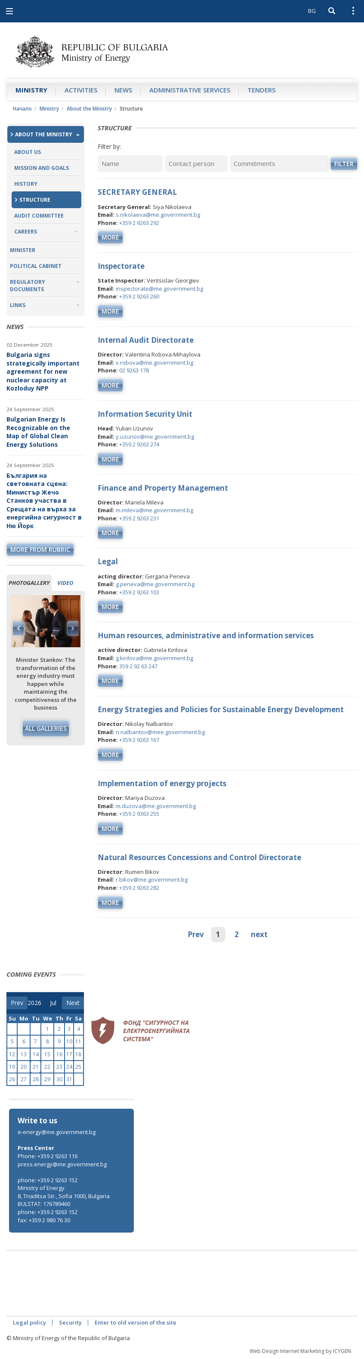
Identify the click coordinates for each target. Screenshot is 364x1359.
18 (78, 1054)
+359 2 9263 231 (139, 518)
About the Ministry (89, 108)
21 (36, 1066)
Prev (196, 934)
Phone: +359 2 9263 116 (47, 1156)
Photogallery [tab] (29, 583)
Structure (34, 199)
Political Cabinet (36, 266)
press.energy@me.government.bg (62, 1164)
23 (59, 1066)
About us (27, 152)
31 (69, 1079)
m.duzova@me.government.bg (156, 806)
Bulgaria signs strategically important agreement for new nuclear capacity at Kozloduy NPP (43, 371)
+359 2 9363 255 (139, 814)
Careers (25, 231)
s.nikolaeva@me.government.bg (158, 214)
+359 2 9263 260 (139, 296)
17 (69, 1054)
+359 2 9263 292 (139, 223)
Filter (344, 164)
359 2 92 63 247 (138, 666)
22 (47, 1066)
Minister (22, 250)
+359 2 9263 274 (139, 444)
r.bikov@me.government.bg (152, 879)
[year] (34, 1003)
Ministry (31, 90)
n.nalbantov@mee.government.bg (160, 732)
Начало (22, 108)
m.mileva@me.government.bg (154, 510)
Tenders (261, 90)
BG (312, 11)
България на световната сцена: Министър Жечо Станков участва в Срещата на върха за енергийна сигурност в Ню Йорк (44, 500)
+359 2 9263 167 (139, 740)
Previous (18, 628)
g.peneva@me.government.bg (155, 584)
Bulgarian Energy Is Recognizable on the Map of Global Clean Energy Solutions (38, 432)
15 (47, 1054)
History (25, 184)
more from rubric (40, 549)
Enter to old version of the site (135, 1322)
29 (47, 1079)
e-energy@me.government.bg (57, 1132)
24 (69, 1066)
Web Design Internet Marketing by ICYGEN (300, 1351)
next (259, 934)
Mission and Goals (41, 168)
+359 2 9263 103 (139, 592)
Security (70, 1322)
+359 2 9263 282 (139, 888)
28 (36, 1079)
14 (36, 1054)
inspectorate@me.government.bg (159, 288)
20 (24, 1066)
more (110, 237)
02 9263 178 (134, 370)
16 (59, 1054)
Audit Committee (39, 215)
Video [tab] (65, 583)
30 (59, 1079)
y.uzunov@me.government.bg (155, 436)
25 (78, 1066)
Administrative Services (189, 90)
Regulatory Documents (27, 285)
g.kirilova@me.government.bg (154, 658)
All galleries (46, 728)
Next (72, 628)
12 (12, 1054)
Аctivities (81, 90)
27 (24, 1079)
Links (17, 305)
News (123, 90)
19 (12, 1066)
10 (69, 1041)
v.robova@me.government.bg (154, 362)
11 (78, 1041)
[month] (56, 1003)
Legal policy (29, 1322)
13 (24, 1054)
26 (12, 1079)
